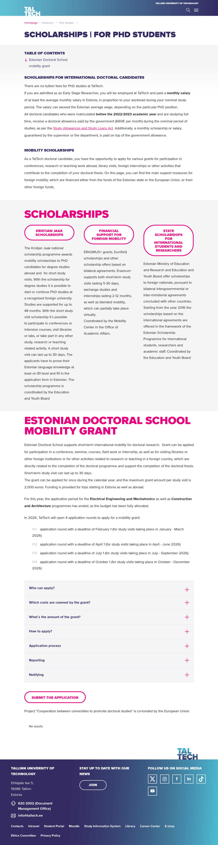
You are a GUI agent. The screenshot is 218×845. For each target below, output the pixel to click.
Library (130, 826)
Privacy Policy (50, 835)
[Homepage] (32, 11)
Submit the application (55, 698)
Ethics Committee (23, 835)
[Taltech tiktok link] (201, 779)
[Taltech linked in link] (188, 779)
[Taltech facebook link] (176, 779)
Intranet (33, 826)
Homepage (31, 23)
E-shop (169, 826)
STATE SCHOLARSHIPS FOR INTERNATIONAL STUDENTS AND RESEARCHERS (168, 240)
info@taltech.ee (30, 815)
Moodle (74, 826)
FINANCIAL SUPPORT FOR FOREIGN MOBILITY (109, 235)
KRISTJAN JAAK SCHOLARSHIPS (49, 233)
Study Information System (102, 826)
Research (48, 23)
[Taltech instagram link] (164, 779)
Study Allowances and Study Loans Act (83, 128)
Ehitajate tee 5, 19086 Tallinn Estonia (22, 789)
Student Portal (54, 826)
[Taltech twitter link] (152, 779)
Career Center (150, 826)
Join (93, 785)
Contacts (17, 826)
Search (188, 10)
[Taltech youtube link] (152, 791)
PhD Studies (66, 23)
